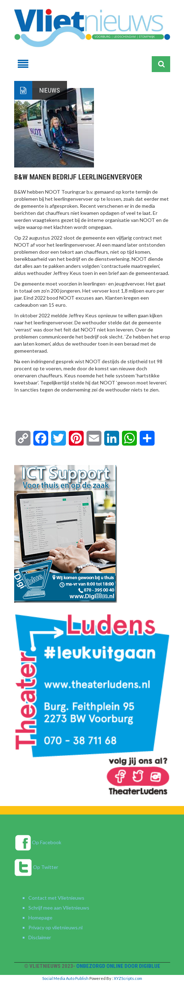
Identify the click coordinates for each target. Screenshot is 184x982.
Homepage (40, 918)
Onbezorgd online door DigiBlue (118, 966)
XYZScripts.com (128, 978)
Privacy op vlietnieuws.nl (55, 927)
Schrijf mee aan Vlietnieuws (58, 908)
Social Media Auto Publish (65, 978)
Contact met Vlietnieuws (56, 898)
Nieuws (49, 90)
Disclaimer (39, 937)
